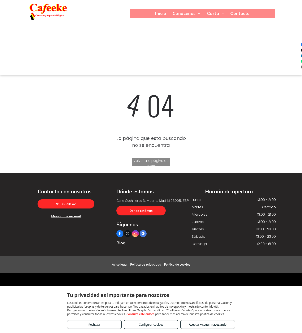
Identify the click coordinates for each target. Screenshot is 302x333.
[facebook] (119, 234)
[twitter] (127, 234)
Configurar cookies (151, 324)
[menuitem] (160, 13)
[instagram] (135, 234)
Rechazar (94, 324)
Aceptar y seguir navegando (207, 324)
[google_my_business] (143, 234)
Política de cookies (177, 264)
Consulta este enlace (140, 314)
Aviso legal (120, 264)
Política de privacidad (145, 264)
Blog (120, 242)
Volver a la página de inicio (151, 162)
